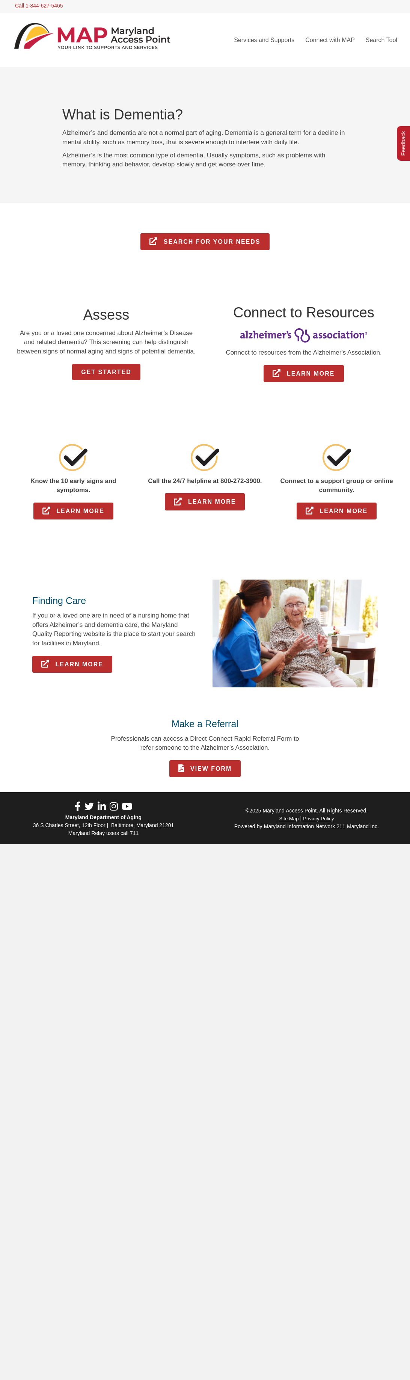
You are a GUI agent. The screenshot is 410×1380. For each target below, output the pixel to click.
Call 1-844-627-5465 (39, 6)
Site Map (288, 818)
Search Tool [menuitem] (381, 40)
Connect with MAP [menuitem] (330, 40)
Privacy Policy (318, 818)
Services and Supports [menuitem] (264, 40)
